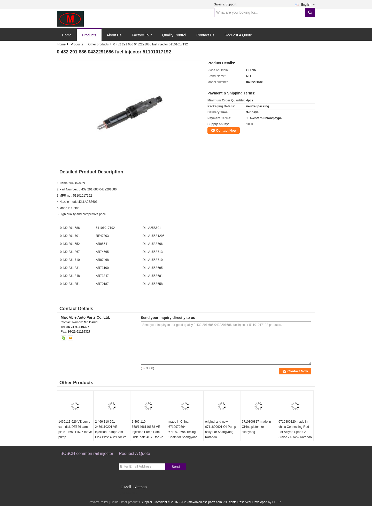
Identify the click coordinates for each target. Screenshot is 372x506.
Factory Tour (142, 35)
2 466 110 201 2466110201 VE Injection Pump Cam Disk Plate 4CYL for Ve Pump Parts (111, 432)
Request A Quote (238, 35)
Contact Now (226, 130)
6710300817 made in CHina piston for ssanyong (256, 427)
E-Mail (126, 487)
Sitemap (139, 487)
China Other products (125, 502)
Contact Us (205, 35)
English (308, 4)
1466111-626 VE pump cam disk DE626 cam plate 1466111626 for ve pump (75, 429)
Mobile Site (128, 493)
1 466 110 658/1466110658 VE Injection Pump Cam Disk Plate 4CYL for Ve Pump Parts (147, 432)
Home (67, 35)
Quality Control (174, 35)
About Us (114, 35)
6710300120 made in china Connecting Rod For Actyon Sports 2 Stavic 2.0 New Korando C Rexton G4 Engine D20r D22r (295, 434)
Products (89, 35)
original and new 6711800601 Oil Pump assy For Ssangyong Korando (220, 429)
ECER (276, 502)
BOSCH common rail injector (86, 453)
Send (176, 467)
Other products (98, 44)
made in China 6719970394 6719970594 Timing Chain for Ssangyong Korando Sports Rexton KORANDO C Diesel (184, 434)
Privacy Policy (98, 502)
